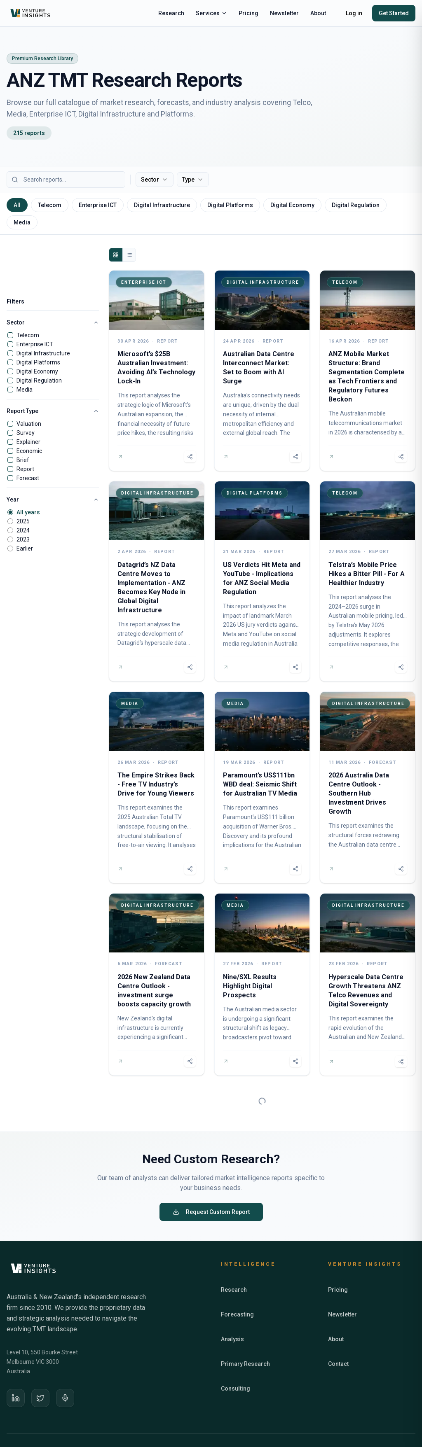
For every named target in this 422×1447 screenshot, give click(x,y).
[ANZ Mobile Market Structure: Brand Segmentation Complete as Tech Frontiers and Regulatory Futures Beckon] (367, 371)
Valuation (28, 424)
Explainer (28, 442)
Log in (354, 13)
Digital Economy (37, 371)
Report (25, 469)
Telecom (27, 335)
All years (28, 512)
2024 (23, 530)
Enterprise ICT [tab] (98, 205)
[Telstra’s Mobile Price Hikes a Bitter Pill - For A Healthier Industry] (367, 581)
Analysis (232, 1304)
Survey (25, 433)
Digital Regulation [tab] (356, 205)
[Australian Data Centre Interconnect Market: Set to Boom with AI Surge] (262, 371)
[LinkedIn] (16, 1363)
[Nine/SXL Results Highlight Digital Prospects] (262, 985)
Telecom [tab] (49, 205)
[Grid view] (115, 254)
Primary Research (245, 1329)
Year (53, 499)
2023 (23, 539)
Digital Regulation (39, 380)
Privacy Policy (361, 1418)
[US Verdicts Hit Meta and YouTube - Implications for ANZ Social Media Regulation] (262, 581)
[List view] (129, 254)
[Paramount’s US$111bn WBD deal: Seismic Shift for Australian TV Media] (262, 787)
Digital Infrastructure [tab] (162, 205)
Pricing (248, 13)
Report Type (53, 411)
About (318, 13)
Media (24, 389)
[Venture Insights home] (31, 13)
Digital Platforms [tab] (230, 205)
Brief (22, 460)
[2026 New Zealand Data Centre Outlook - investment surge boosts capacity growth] (156, 985)
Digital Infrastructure (43, 353)
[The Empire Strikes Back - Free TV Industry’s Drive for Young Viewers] (156, 787)
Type (193, 179)
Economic (29, 451)
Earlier (24, 548)
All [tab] (17, 205)
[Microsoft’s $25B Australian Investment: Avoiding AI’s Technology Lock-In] (156, 371)
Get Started (394, 13)
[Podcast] (65, 1363)
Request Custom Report (211, 1177)
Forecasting (237, 1280)
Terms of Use (400, 1418)
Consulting (235, 1354)
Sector (154, 179)
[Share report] (190, 456)
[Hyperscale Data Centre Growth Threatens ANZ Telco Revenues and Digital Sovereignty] (367, 985)
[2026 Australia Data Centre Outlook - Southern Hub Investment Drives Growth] (367, 787)
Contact (338, 1329)
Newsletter (284, 13)
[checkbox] (10, 335)
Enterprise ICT (34, 344)
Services (211, 13)
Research (171, 13)
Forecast (27, 478)
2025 (23, 521)
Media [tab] (22, 222)
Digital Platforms (38, 362)
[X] (40, 1363)
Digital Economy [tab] (292, 205)
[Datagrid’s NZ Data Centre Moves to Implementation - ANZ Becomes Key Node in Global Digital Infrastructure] (156, 581)
